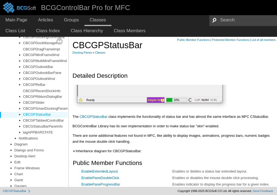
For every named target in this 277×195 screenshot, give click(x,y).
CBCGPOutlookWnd (39, 79)
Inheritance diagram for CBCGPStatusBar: (107, 151)
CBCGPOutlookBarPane (42, 73)
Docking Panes (82, 52)
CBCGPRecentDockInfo (42, 91)
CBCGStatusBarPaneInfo (43, 126)
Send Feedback (263, 191)
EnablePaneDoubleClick (100, 178)
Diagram (21, 144)
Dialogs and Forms (29, 150)
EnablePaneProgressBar (100, 184)
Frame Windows (27, 168)
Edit (17, 162)
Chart (18, 174)
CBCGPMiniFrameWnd (41, 55)
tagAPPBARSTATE (38, 132)
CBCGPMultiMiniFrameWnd (45, 61)
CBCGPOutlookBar (38, 67)
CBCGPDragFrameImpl (41, 49)
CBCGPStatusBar (37, 114)
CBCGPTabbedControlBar (43, 120)
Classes (100, 52)
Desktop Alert (24, 156)
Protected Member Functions (230, 39)
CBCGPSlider (33, 102)
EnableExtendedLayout (99, 171)
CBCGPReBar (34, 85)
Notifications (28, 138)
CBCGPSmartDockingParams (46, 108)
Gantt (18, 180)
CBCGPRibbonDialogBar (42, 97)
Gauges (20, 186)
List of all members (264, 39)
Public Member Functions (193, 39)
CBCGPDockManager (40, 43)
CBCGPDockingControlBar (44, 37)
